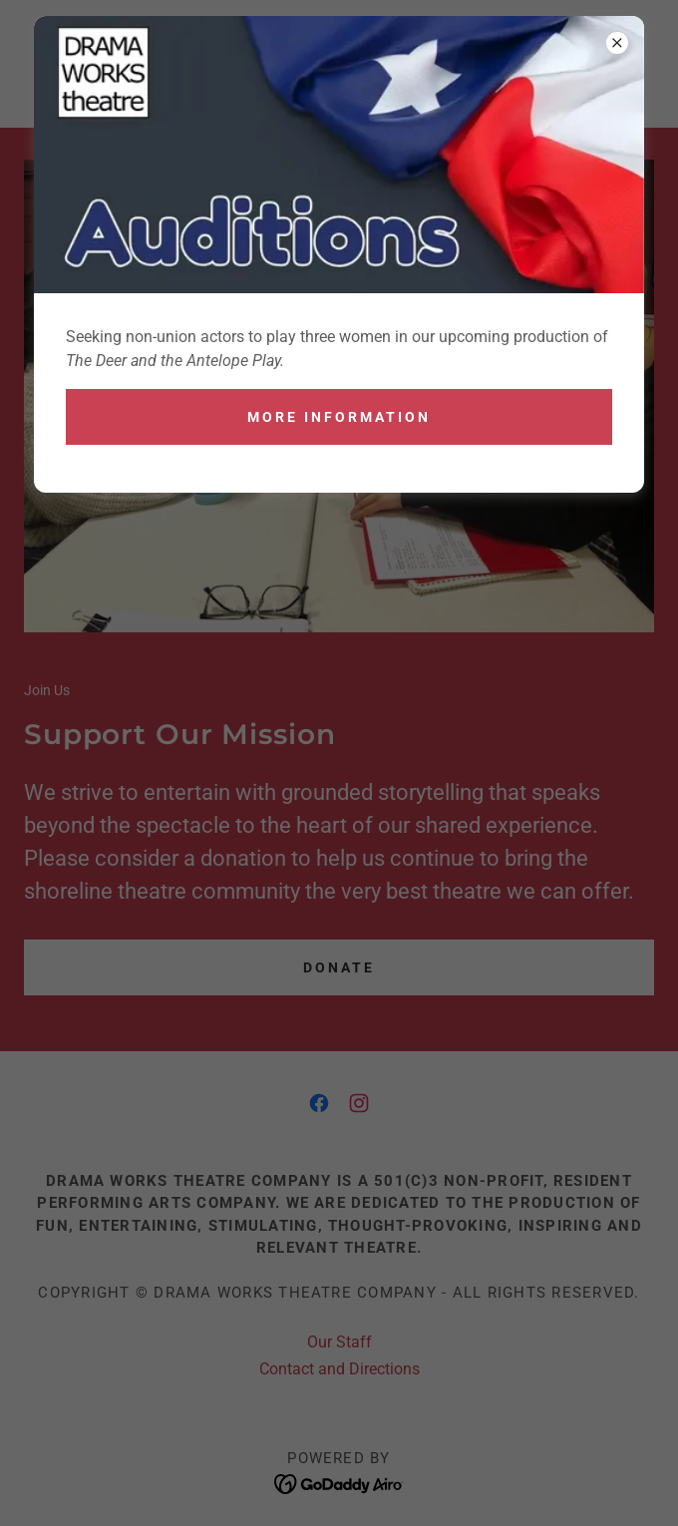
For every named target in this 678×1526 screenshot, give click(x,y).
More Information (339, 417)
